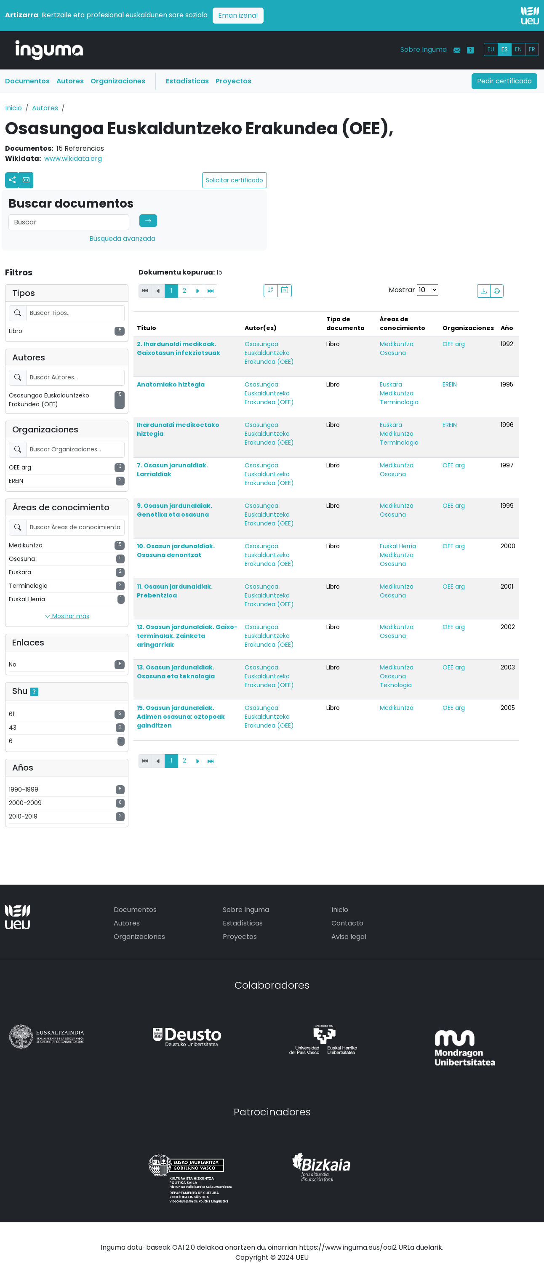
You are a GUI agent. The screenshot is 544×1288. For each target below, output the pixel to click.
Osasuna (393, 353)
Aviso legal (348, 936)
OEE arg (454, 344)
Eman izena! (238, 15)
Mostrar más (67, 616)
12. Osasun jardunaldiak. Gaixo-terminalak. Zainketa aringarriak (187, 636)
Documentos (27, 81)
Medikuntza (396, 344)
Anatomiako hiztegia (171, 384)
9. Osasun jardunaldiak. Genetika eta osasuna (174, 510)
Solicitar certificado (234, 180)
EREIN (450, 384)
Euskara (391, 384)
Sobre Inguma (423, 49)
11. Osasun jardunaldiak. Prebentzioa (175, 591)
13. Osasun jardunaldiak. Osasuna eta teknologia (176, 671)
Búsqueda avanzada (122, 238)
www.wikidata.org (73, 158)
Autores (70, 81)
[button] (26, 180)
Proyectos (233, 81)
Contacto (347, 923)
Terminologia (399, 402)
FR (532, 49)
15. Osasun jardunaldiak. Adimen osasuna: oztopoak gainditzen (181, 717)
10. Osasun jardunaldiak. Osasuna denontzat (176, 550)
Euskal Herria (398, 546)
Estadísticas (187, 81)
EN (518, 49)
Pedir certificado (504, 81)
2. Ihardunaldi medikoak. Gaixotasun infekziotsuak (178, 348)
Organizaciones (118, 81)
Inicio (13, 108)
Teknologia (396, 685)
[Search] (68, 222)
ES (504, 49)
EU (491, 49)
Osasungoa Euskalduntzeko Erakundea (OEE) (269, 353)
